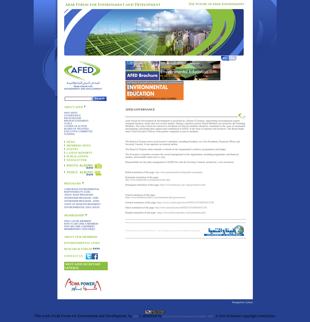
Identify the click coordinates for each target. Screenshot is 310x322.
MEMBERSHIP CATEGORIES (79, 229)
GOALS (68, 123)
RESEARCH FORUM (78, 249)
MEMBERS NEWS (79, 145)
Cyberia (249, 302)
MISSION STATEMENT (76, 120)
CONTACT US (73, 256)
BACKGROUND (72, 118)
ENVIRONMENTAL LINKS (82, 243)
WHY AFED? (71, 112)
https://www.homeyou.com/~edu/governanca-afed (182, 185)
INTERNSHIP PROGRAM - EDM (81, 198)
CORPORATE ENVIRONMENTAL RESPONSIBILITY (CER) (82, 190)
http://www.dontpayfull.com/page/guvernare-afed (147, 180)
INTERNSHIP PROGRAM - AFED (81, 201)
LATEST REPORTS (79, 152)
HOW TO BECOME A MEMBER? (81, 223)
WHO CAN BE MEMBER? (78, 221)
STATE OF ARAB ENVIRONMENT (82, 204)
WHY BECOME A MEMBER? (79, 226)
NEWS (71, 142)
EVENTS (72, 149)
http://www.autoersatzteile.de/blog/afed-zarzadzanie (178, 172)
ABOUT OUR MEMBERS (80, 237)
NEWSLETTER (77, 160)
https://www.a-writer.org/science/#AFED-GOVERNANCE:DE (185, 202)
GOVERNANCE (72, 115)
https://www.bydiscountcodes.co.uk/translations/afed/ (181, 213)
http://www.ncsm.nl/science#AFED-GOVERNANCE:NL (181, 207)
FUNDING (69, 134)
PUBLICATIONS (77, 156)
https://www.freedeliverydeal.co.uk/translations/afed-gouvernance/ (155, 197)
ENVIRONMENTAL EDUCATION (82, 207)
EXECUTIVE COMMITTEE (78, 131)
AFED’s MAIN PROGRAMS (78, 194)
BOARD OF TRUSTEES (76, 128)
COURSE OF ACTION (75, 126)
